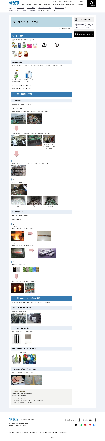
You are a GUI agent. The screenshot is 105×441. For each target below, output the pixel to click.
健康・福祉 (47, 5)
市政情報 (80, 5)
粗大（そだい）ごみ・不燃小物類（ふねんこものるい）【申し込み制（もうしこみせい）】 (84, 25)
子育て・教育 (37, 5)
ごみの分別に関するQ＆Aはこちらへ (22, 88)
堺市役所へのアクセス (71, 420)
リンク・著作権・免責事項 (22, 432)
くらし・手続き (26, 5)
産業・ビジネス (70, 5)
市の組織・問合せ (87, 420)
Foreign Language (68, 1)
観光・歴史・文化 (58, 5)
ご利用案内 (11, 432)
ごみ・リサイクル (59, 8)
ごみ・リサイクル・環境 (44, 8)
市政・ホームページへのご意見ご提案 (48, 432)
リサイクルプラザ (17, 109)
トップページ (20, 8)
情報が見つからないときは (85, 34)
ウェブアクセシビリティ (64, 432)
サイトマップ (75, 432)
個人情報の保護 (33, 432)
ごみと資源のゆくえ (35, 10)
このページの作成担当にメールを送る (22, 402)
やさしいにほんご (79, 1)
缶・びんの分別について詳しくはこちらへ (24, 85)
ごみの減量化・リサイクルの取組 (17, 10)
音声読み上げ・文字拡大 (56, 1)
